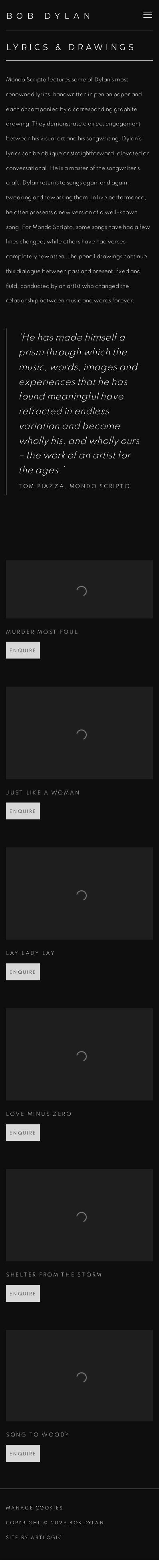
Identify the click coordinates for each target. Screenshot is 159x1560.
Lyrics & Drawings (71, 47)
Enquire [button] (23, 668)
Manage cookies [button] (34, 1508)
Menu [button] (147, 15)
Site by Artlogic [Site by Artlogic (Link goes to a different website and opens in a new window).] (34, 1538)
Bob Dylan (50, 16)
